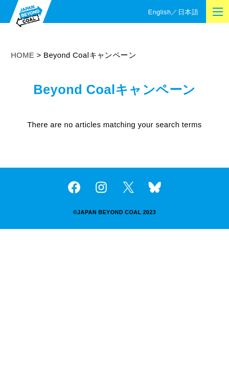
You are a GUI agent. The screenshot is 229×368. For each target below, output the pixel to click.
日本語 (188, 12)
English (159, 12)
